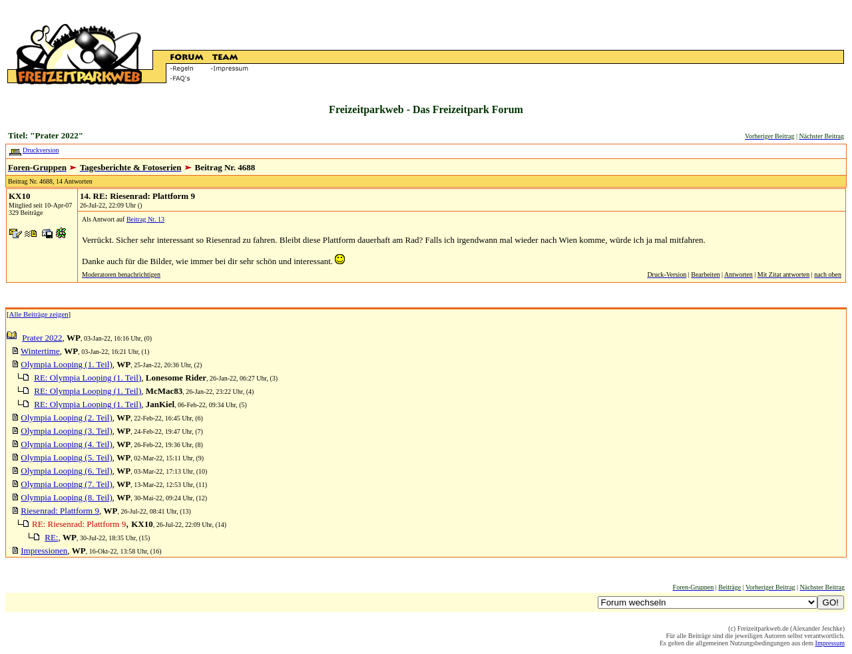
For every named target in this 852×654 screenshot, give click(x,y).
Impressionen (44, 551)
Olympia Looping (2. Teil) (66, 417)
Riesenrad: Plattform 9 (60, 511)
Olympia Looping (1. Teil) (66, 364)
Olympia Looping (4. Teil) (66, 444)
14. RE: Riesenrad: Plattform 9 (137, 196)
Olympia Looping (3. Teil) (66, 431)
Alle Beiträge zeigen (39, 314)
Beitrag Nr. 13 (145, 219)
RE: (51, 537)
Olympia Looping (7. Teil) (66, 484)
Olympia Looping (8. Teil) (66, 497)
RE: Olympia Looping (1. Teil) (87, 378)
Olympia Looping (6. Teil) (66, 471)
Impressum (830, 643)
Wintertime (40, 351)
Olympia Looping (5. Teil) (66, 457)
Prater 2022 (42, 338)
